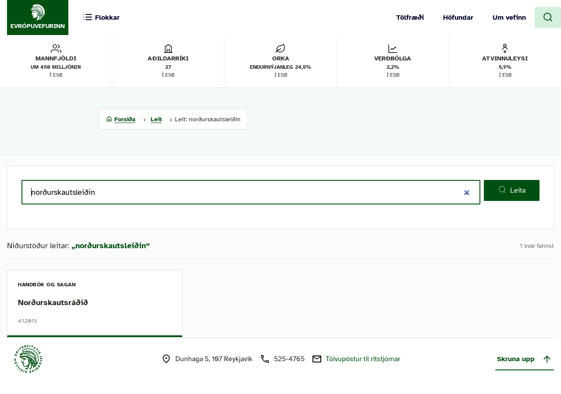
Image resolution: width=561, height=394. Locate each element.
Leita (511, 190)
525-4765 (289, 359)
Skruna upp (524, 359)
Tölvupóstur (363, 359)
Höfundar (458, 17)
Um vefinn (509, 17)
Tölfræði (410, 17)
